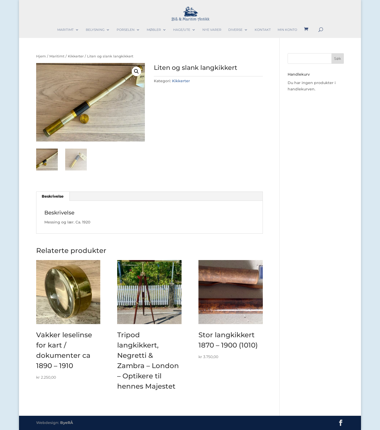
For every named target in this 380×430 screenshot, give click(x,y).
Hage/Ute (181, 30)
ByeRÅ (66, 422)
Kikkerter (76, 56)
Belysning (95, 30)
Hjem (41, 56)
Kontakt (263, 30)
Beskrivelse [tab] (53, 196)
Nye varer (211, 30)
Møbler (154, 30)
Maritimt (65, 30)
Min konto (287, 30)
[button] (136, 71)
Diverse (235, 30)
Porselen (126, 30)
